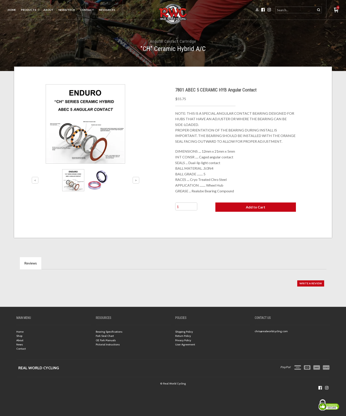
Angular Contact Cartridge (173, 41)
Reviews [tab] (30, 263)
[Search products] (296, 10)
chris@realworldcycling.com (271, 331)
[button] (255, 207)
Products (28, 9)
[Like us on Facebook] (320, 388)
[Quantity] (186, 206)
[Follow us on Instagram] (327, 388)
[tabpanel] (173, 281)
